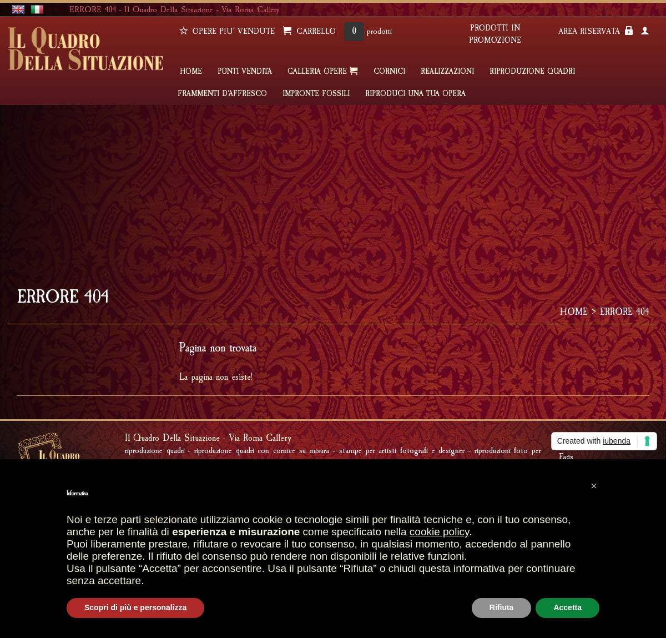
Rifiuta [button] (502, 607)
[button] (594, 486)
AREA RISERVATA (595, 31)
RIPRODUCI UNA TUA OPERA (415, 94)
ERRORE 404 (624, 311)
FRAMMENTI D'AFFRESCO (222, 94)
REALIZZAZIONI (447, 72)
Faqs (566, 456)
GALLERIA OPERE (322, 71)
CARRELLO (309, 31)
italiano (37, 10)
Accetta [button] (567, 607)
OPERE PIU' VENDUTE (227, 31)
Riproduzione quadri (532, 72)
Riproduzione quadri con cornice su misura (261, 450)
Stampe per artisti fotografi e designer (402, 450)
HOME (191, 72)
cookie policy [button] (439, 531)
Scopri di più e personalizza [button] (135, 607)
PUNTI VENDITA (245, 72)
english (18, 10)
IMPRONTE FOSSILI (316, 94)
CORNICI (389, 72)
